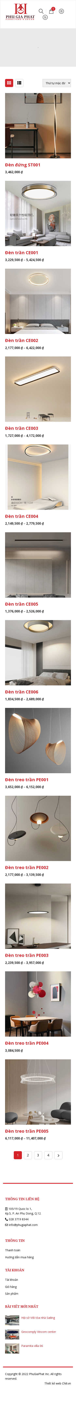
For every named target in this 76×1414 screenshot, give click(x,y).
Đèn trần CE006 (21, 692)
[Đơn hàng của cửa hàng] (57, 83)
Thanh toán (12, 1250)
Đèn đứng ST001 (22, 165)
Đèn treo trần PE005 (26, 1131)
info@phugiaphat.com (23, 1225)
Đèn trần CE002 (21, 340)
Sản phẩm (11, 1293)
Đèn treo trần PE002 (26, 867)
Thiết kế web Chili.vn (57, 1383)
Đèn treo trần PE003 (26, 955)
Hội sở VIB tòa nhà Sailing (38, 1318)
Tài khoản (11, 1280)
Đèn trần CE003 (21, 428)
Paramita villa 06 (32, 1346)
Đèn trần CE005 (21, 604)
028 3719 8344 (18, 1219)
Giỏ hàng (11, 1287)
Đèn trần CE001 (21, 252)
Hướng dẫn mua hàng (19, 1257)
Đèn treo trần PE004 (26, 1043)
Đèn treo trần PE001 (26, 779)
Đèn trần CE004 (21, 516)
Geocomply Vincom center (38, 1332)
